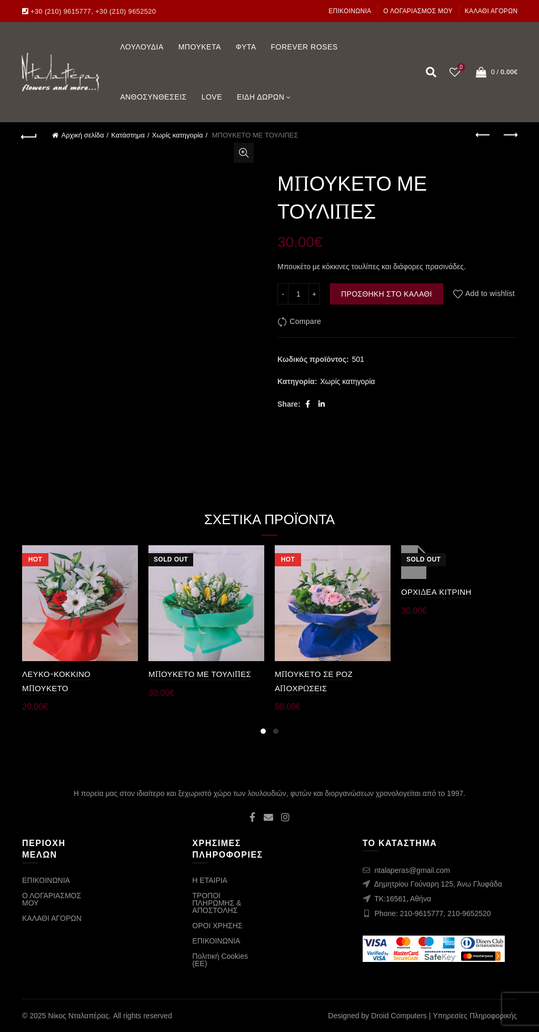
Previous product (483, 134)
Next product (510, 134)
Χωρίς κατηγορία (177, 135)
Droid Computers (399, 1015)
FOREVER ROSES (304, 47)
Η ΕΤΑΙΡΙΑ (209, 880)
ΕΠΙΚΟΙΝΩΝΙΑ (349, 11)
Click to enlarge (244, 153)
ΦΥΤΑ (246, 47)
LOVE (212, 97)
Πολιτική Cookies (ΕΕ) (220, 960)
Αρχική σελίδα (82, 135)
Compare (305, 321)
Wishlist (460, 67)
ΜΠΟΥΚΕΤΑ (199, 47)
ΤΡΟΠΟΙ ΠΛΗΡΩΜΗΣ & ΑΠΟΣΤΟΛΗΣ (216, 903)
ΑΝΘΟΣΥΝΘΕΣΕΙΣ (153, 97)
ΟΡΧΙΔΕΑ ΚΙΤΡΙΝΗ (436, 592)
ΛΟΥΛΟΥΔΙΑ (142, 47)
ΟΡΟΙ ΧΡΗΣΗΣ (217, 925)
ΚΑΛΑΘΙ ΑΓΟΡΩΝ (491, 11)
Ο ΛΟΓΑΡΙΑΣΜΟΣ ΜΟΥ (418, 11)
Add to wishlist (490, 294)
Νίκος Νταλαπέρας (78, 1015)
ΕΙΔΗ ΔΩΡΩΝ (261, 97)
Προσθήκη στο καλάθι (386, 294)
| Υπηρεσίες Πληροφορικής (473, 1015)
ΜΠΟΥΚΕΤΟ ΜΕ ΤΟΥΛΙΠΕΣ (199, 674)
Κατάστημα (128, 135)
